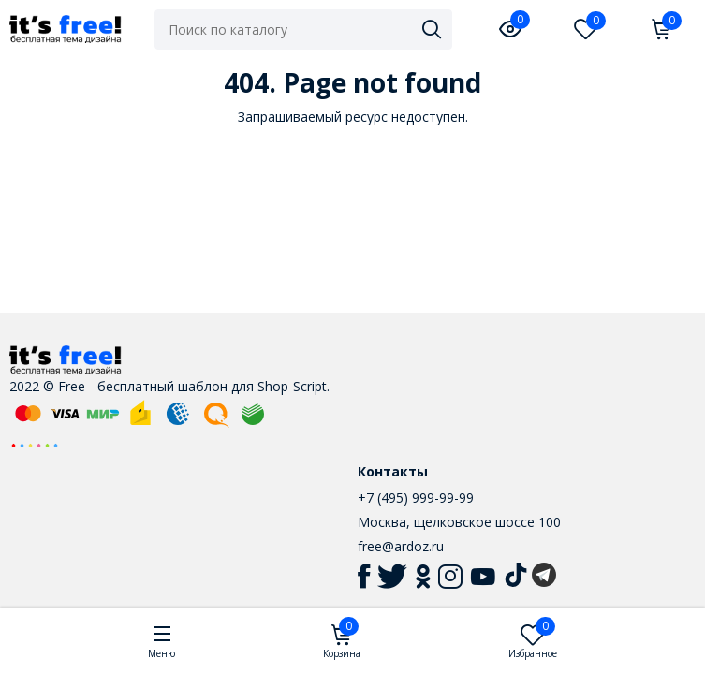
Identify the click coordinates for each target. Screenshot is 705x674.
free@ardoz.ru (401, 546)
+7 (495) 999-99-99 (416, 497)
